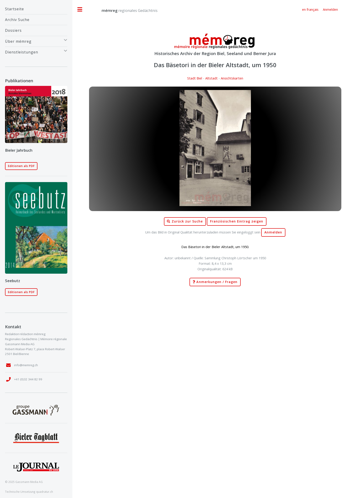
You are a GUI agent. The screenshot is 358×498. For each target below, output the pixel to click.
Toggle (79, 9)
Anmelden (273, 232)
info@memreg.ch (26, 365)
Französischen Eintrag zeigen (236, 221)
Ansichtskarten (232, 78)
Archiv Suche (17, 19)
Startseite (14, 8)
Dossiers (13, 30)
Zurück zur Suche (185, 221)
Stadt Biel (194, 78)
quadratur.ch (44, 491)
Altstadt (211, 78)
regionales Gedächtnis (125, 10)
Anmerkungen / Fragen (215, 282)
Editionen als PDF (21, 166)
